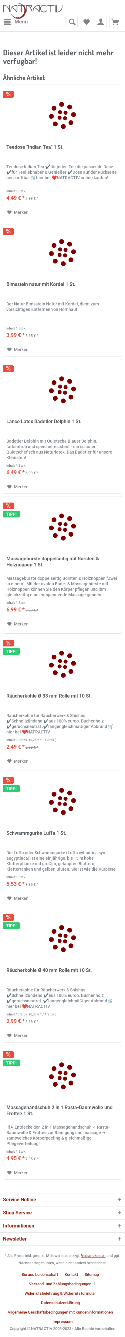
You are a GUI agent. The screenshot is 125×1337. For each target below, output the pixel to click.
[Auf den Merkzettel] (18, 212)
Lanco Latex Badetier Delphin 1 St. (44, 421)
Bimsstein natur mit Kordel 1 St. (41, 284)
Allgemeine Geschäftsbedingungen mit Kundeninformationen (60, 1312)
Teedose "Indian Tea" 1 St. (35, 147)
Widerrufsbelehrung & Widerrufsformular (60, 1293)
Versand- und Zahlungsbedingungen (60, 1284)
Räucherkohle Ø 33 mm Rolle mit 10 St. (49, 696)
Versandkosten (93, 1256)
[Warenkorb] (115, 22)
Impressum (62, 1321)
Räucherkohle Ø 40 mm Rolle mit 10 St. (49, 970)
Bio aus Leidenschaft (40, 1274)
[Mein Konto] (101, 22)
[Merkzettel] (86, 22)
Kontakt (71, 1274)
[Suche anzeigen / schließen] (72, 22)
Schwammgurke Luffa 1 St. (36, 833)
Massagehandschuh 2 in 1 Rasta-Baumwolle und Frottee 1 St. (59, 1110)
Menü (16, 21)
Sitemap (92, 1274)
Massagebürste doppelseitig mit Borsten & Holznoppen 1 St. (52, 562)
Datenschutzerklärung (60, 1302)
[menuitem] (15, 22)
